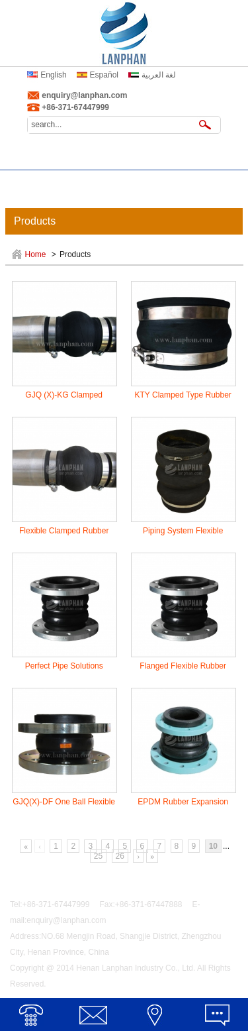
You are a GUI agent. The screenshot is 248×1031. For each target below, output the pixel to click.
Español (104, 75)
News (217, 157)
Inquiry (155, 182)
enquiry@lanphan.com (84, 95)
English (53, 75)
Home (31, 157)
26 (120, 856)
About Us (93, 157)
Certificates (93, 182)
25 (98, 856)
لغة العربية (159, 75)
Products (155, 157)
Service (31, 182)
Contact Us (216, 182)
